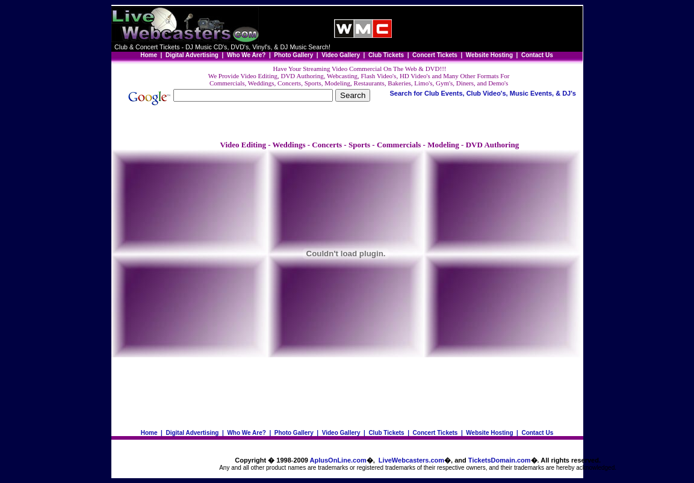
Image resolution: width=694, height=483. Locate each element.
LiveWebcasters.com (411, 460)
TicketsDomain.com (499, 460)
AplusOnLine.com (338, 460)
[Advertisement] (487, 29)
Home (149, 432)
